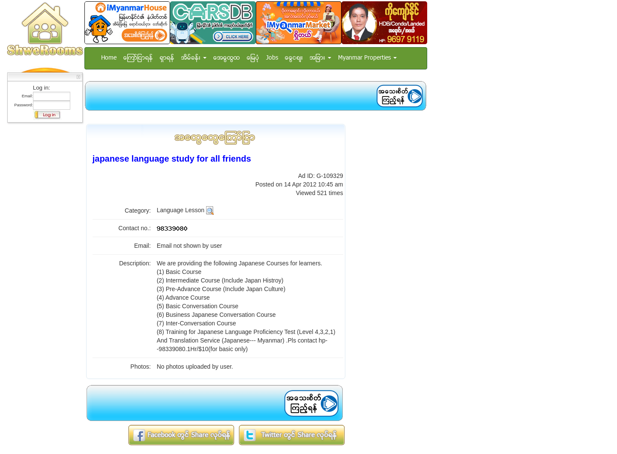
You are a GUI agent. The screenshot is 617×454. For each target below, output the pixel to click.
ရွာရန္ (167, 58)
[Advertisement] (42, 255)
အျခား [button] (320, 58)
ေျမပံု (253, 58)
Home (109, 58)
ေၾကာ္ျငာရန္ (138, 58)
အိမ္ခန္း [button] (194, 58)
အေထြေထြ (226, 58)
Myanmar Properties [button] (367, 58)
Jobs (272, 58)
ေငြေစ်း (294, 58)
